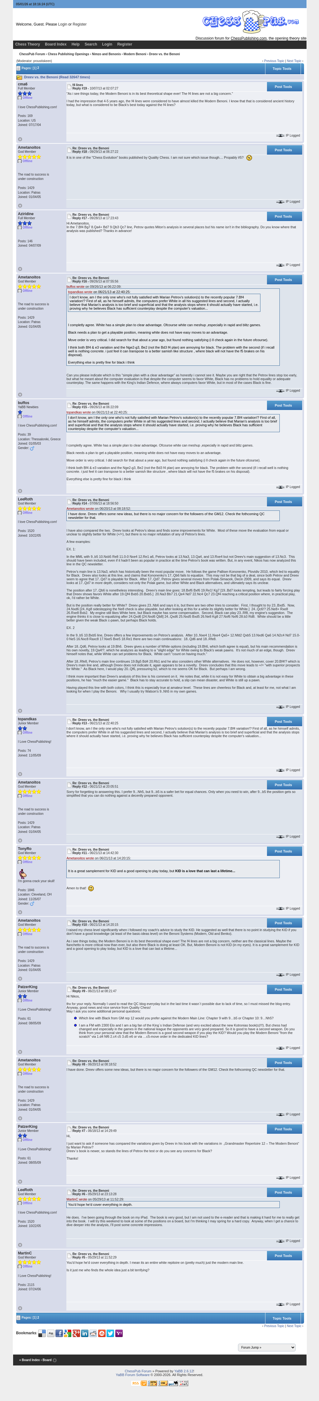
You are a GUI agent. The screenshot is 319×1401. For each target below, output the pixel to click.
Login (62, 24)
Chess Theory (27, 44)
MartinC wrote (76, 1199)
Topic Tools (282, 68)
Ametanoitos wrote (80, 508)
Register (80, 24)
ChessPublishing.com (249, 38)
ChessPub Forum (32, 54)
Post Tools (283, 87)
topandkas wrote (80, 292)
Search (91, 44)
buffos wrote (75, 286)
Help (76, 44)
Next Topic (294, 61)
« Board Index (29, 1360)
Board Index (55, 44)
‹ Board (46, 1360)
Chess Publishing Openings (68, 54)
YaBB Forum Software (133, 1375)
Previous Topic (274, 61)
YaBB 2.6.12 (183, 1371)
